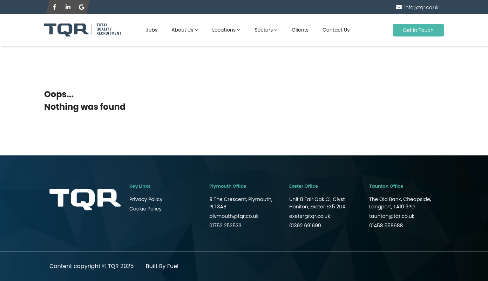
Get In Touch (418, 30)
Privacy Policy (146, 199)
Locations (224, 29)
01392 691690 (305, 225)
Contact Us (336, 29)
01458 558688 (386, 225)
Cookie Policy (145, 208)
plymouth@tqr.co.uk (234, 216)
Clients (300, 29)
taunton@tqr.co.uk (391, 216)
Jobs (151, 29)
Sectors (264, 29)
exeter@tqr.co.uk (309, 216)
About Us (182, 29)
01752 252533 (225, 225)
